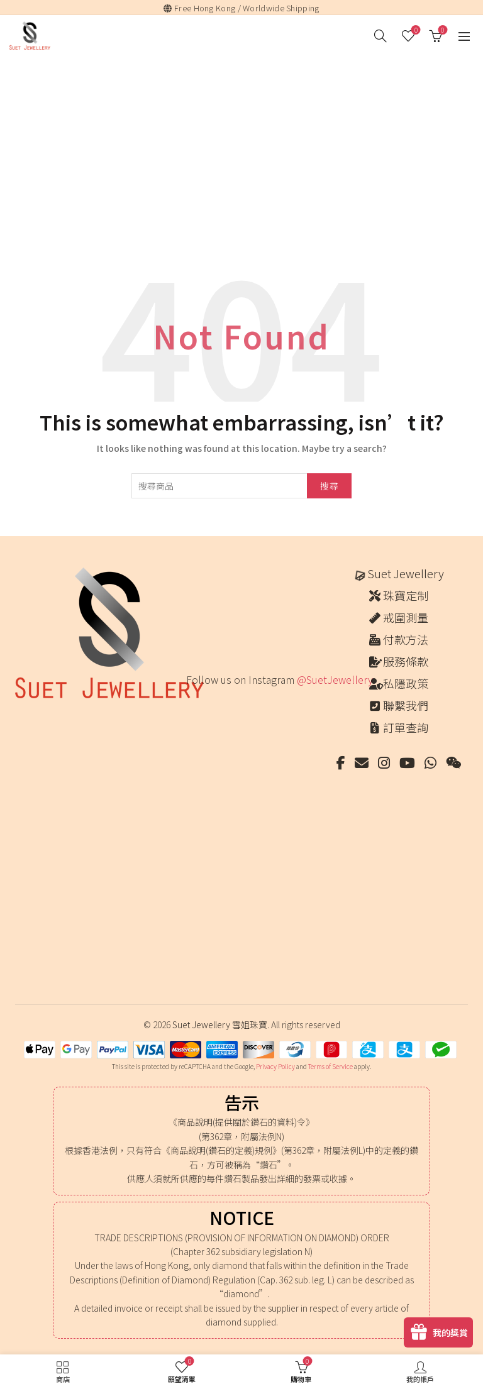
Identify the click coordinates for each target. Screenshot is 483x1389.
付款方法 (405, 639)
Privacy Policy (275, 1066)
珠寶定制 (405, 595)
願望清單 (414, 30)
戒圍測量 (405, 617)
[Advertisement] (245, 151)
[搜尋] (380, 35)
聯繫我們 (405, 705)
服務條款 (405, 661)
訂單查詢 (405, 727)
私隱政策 (405, 683)
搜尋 (329, 486)
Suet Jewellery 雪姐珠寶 (219, 1024)
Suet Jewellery (405, 573)
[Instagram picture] (207, 723)
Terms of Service (330, 1066)
